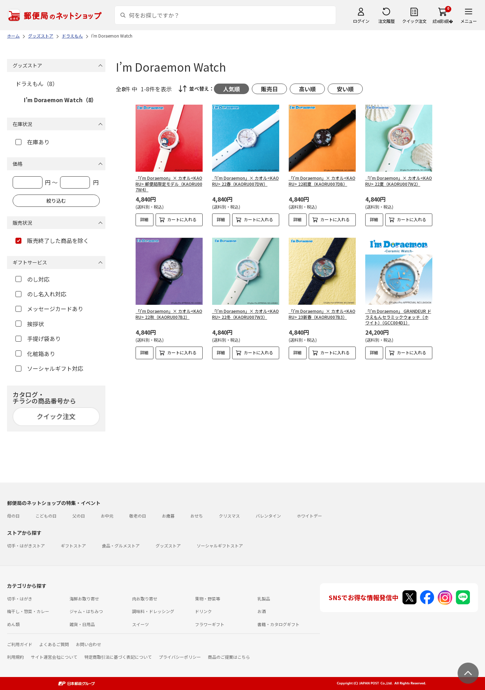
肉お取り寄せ (144, 599)
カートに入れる (182, 219)
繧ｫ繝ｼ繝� (443, 21)
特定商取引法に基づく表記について (118, 657)
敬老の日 (137, 516)
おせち (196, 516)
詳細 (144, 219)
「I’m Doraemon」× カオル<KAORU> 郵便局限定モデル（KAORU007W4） (169, 184)
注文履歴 (386, 21)
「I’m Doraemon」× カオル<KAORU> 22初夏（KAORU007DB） (322, 181)
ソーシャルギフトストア (220, 545)
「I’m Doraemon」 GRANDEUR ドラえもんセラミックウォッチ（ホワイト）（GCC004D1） (398, 317)
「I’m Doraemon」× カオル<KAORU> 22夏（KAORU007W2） (398, 181)
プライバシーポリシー (180, 657)
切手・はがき (19, 599)
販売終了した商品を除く (52, 240)
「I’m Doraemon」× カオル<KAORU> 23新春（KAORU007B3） (322, 314)
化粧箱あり (35, 353)
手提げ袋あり (38, 338)
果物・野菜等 (207, 599)
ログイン (361, 21)
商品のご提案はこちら (229, 657)
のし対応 (32, 279)
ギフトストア (73, 545)
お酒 (261, 611)
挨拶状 (29, 324)
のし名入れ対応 (40, 294)
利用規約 (15, 657)
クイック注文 (414, 21)
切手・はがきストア (26, 545)
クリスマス (229, 516)
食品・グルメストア (121, 545)
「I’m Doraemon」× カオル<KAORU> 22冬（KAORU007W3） (245, 314)
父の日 (78, 516)
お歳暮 (168, 516)
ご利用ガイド (19, 644)
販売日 (269, 89)
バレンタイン (268, 516)
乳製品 (263, 599)
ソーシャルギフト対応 (49, 368)
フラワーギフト (209, 624)
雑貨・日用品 (82, 624)
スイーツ (140, 624)
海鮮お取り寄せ (84, 599)
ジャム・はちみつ (86, 611)
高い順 (307, 89)
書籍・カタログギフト (278, 624)
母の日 (13, 516)
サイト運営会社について (54, 657)
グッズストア (168, 545)
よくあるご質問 (54, 644)
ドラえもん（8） (36, 83)
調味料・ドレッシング (153, 611)
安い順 (345, 89)
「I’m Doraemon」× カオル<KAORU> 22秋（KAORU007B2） (169, 314)
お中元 (107, 516)
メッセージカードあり (49, 308)
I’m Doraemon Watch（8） (60, 100)
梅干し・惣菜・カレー (28, 611)
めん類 (13, 624)
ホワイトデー (309, 516)
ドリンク (203, 611)
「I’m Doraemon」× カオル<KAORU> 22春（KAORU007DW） (245, 181)
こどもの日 (46, 516)
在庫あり (32, 142)
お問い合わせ (88, 644)
